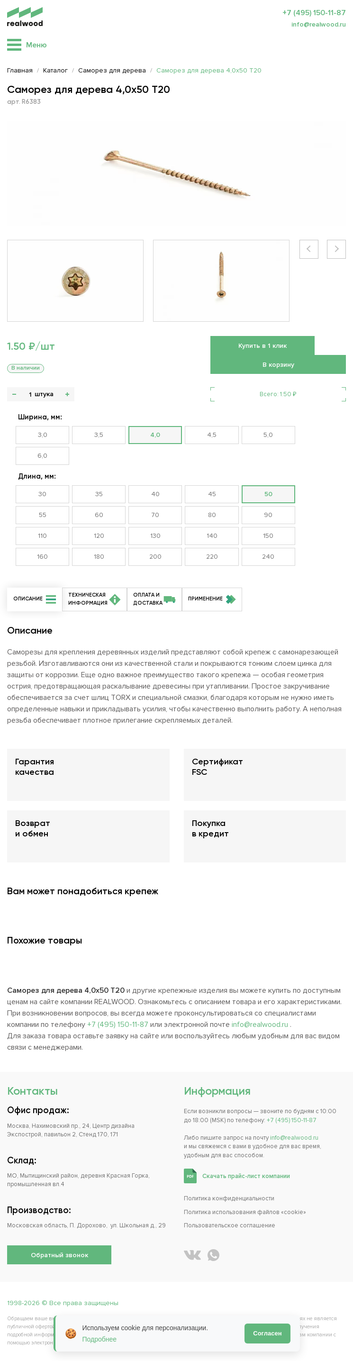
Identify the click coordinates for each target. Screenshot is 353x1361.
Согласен (267, 1333)
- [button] (14, 394)
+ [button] (67, 394)
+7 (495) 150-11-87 (314, 13)
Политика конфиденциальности (229, 1198)
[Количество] (30, 394)
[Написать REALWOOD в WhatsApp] (213, 1255)
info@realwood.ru (318, 24)
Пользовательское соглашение (229, 1225)
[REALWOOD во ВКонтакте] (192, 1255)
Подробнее (99, 1339)
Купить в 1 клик (262, 346)
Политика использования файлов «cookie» (245, 1212)
